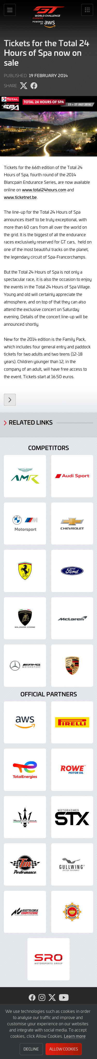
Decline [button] (31, 1049)
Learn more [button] (75, 1036)
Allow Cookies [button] (63, 1049)
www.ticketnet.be (20, 197)
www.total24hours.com (44, 189)
